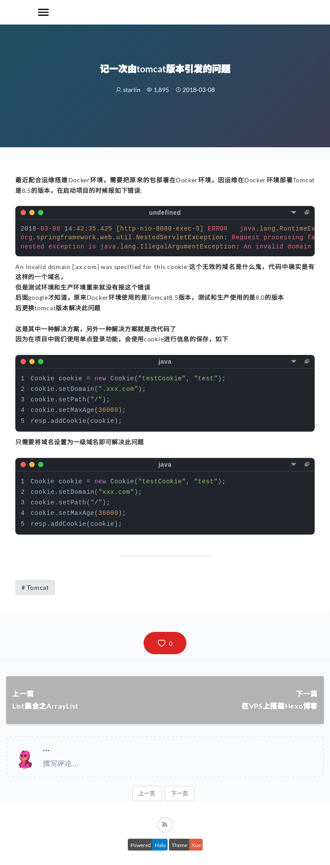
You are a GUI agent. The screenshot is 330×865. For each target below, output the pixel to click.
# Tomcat (35, 587)
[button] (165, 643)
